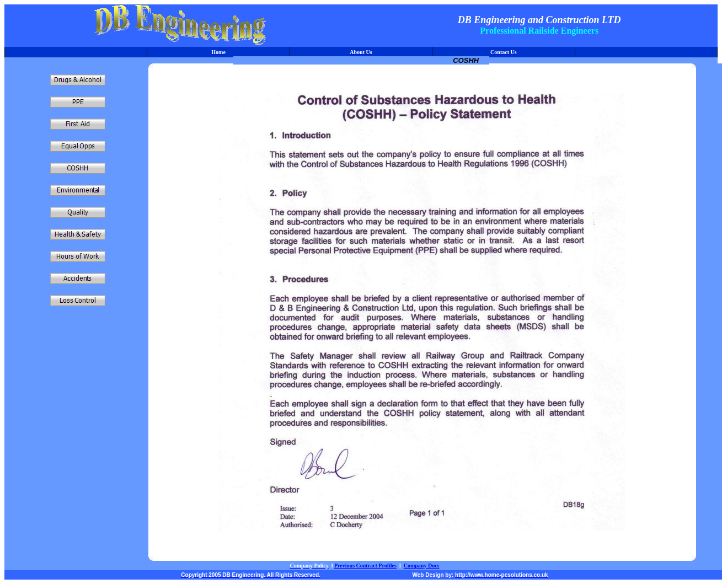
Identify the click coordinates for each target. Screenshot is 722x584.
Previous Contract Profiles (365, 565)
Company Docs (422, 565)
